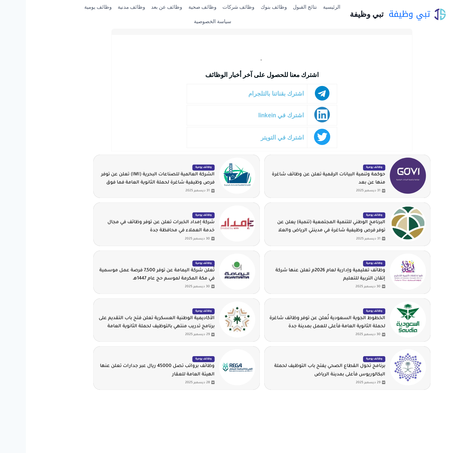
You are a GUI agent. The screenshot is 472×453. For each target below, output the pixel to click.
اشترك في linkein (256, 115)
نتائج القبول (279, 7)
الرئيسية (306, 7)
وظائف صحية (177, 7)
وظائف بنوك (248, 7)
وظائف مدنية (105, 7)
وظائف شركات (212, 7)
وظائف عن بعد (140, 7)
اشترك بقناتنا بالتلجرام (251, 93)
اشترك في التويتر (257, 137)
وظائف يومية (72, 7)
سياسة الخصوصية (186, 21)
